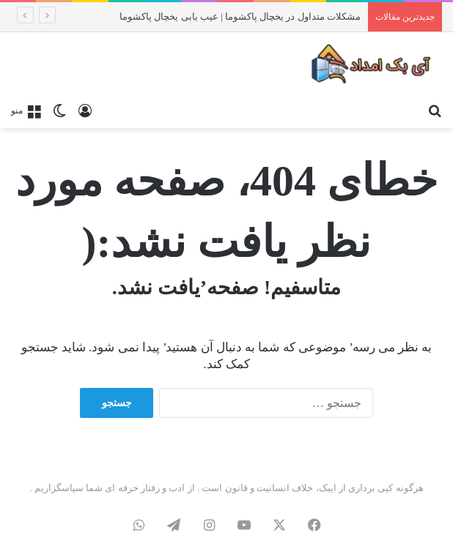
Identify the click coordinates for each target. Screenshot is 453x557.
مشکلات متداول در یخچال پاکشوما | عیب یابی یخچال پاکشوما (240, 16)
